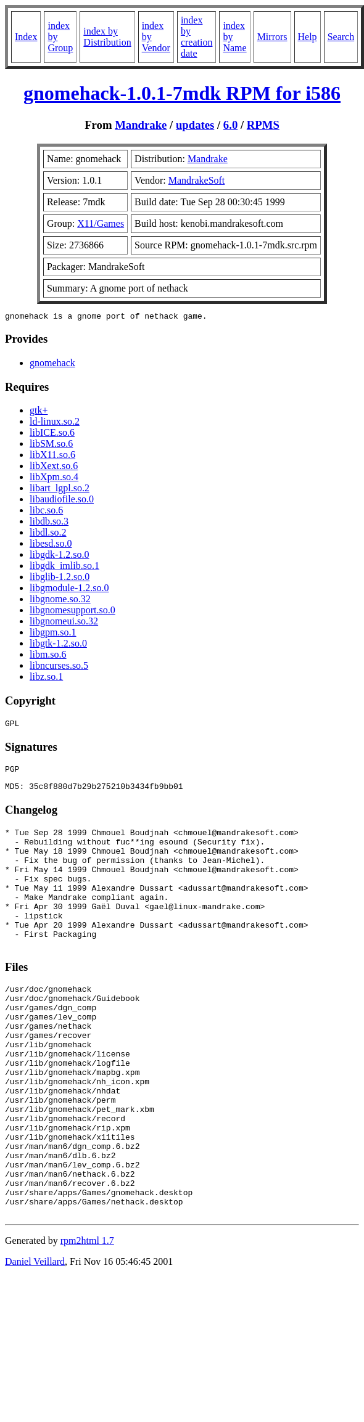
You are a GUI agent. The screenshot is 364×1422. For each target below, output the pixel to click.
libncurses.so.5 (59, 667)
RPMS (263, 124)
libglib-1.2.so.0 (59, 578)
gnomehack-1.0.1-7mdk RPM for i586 (182, 93)
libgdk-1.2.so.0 (59, 556)
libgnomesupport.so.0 (72, 612)
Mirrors (272, 36)
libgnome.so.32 (60, 600)
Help (307, 36)
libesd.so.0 (51, 545)
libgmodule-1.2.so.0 (69, 589)
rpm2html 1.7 (87, 1318)
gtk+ (39, 412)
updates (195, 124)
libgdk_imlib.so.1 (64, 567)
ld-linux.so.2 (55, 423)
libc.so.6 (46, 512)
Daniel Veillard (35, 1339)
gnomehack (52, 364)
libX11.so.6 (52, 456)
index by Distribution (107, 36)
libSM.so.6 (51, 445)
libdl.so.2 (48, 534)
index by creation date (197, 37)
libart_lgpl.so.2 (59, 489)
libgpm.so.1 (53, 634)
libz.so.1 (46, 678)
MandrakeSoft (196, 180)
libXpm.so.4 (54, 478)
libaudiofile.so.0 (62, 501)
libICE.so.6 (52, 434)
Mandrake (141, 124)
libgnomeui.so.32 (64, 623)
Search (341, 36)
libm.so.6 (48, 656)
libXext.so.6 (54, 467)
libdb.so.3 (49, 523)
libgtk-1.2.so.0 (58, 645)
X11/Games (100, 223)
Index (26, 36)
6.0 (230, 124)
